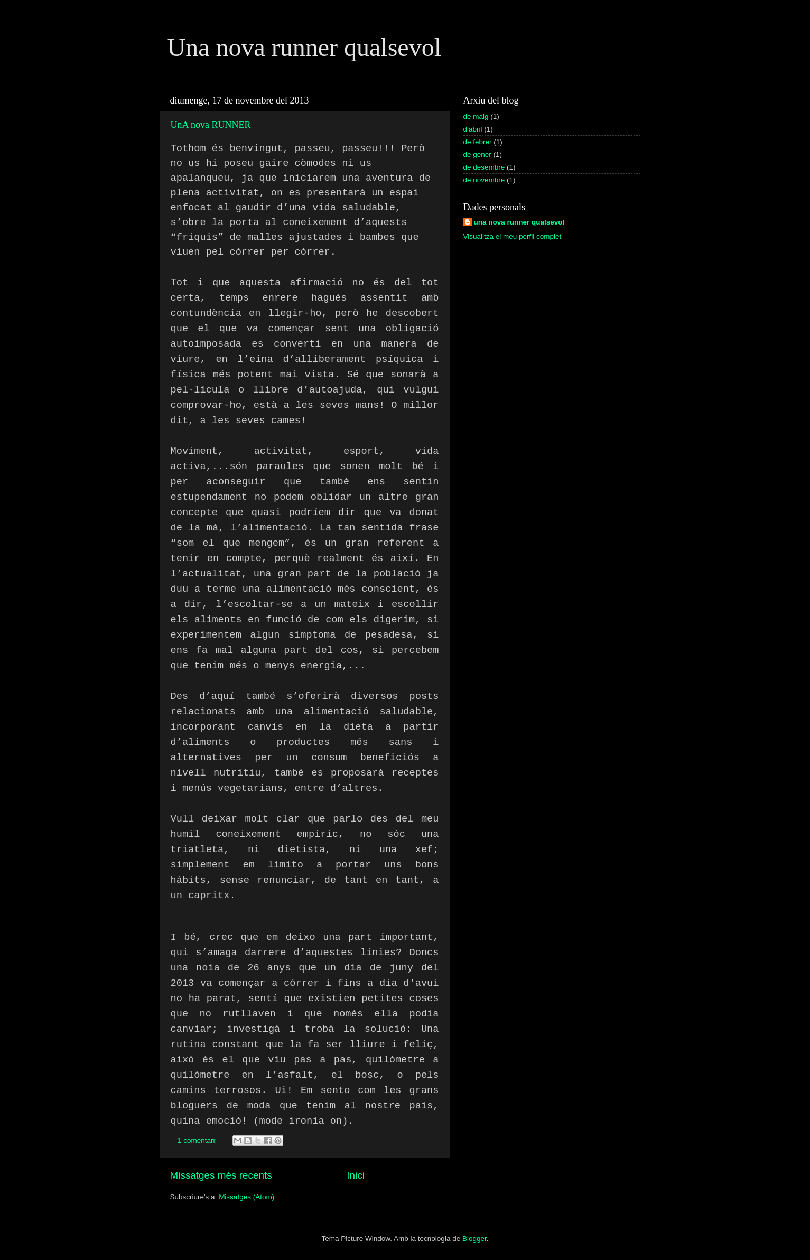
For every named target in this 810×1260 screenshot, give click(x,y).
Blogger (474, 1239)
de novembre (484, 180)
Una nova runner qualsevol (304, 47)
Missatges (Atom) (246, 1197)
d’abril (472, 129)
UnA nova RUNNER (211, 124)
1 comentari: (198, 1140)
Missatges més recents (221, 1175)
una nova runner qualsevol (519, 222)
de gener (477, 154)
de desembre (484, 167)
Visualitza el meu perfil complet (512, 236)
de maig (476, 116)
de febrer (477, 142)
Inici (356, 1175)
